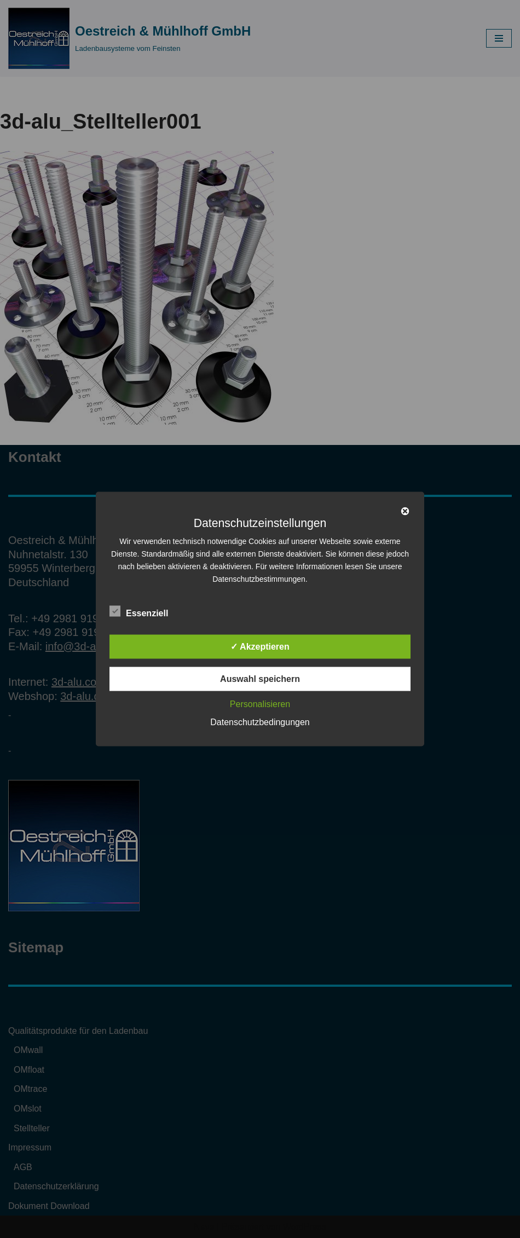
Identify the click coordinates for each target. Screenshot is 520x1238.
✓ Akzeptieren (260, 646)
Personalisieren (260, 704)
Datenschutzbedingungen (259, 722)
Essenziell (138, 611)
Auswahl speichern (260, 679)
